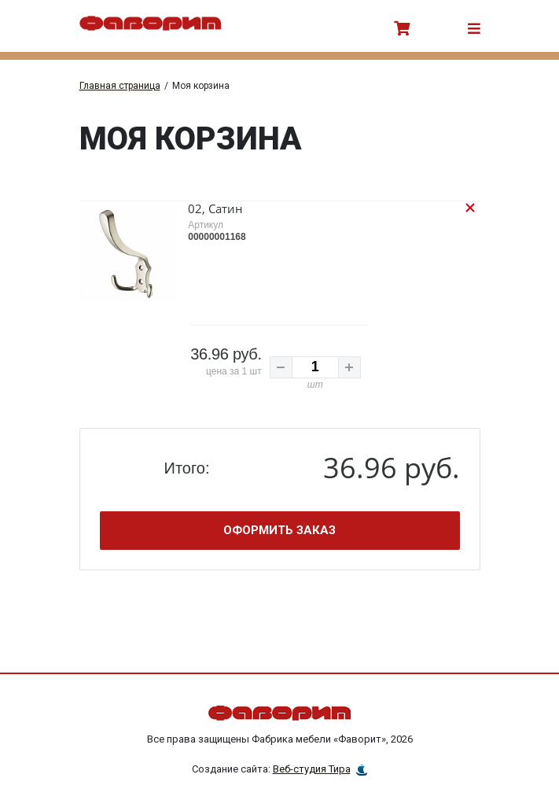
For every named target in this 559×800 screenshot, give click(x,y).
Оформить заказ (279, 515)
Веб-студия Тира (312, 757)
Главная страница (119, 85)
